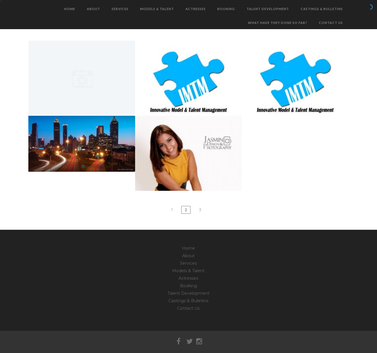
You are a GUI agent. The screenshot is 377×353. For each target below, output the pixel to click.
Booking (226, 9)
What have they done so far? (277, 23)
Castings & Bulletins (322, 9)
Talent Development (268, 9)
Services (120, 9)
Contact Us (331, 23)
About (93, 9)
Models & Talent (157, 9)
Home (69, 9)
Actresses (195, 9)
